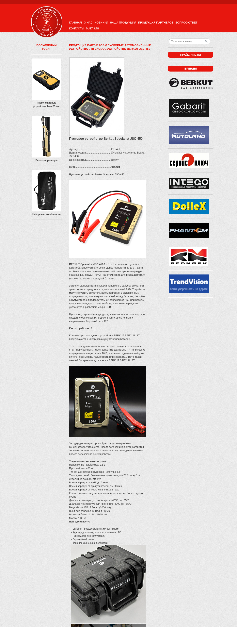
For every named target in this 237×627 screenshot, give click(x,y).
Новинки (101, 22)
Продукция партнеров (155, 22)
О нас (88, 22)
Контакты (76, 28)
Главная (75, 22)
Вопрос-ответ (186, 22)
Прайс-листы (190, 54)
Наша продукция (123, 22)
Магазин (92, 28)
